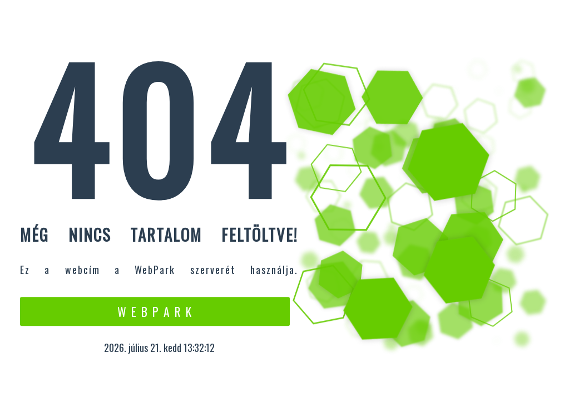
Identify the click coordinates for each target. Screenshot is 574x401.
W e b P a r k (154, 311)
